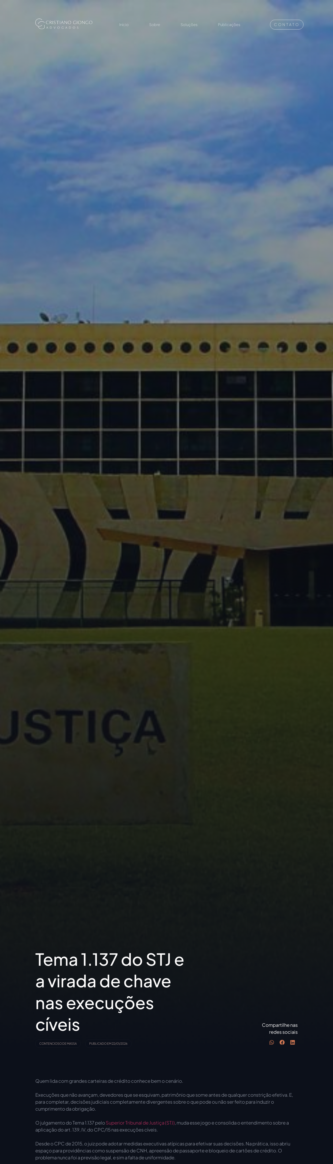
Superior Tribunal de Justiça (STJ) (140, 1122)
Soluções (189, 24)
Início (124, 24)
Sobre (154, 24)
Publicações (229, 24)
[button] (271, 1042)
